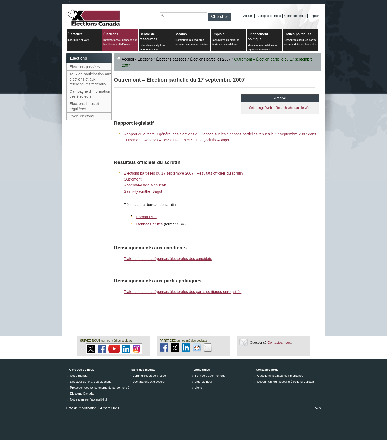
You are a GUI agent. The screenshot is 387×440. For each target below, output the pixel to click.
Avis (318, 408)
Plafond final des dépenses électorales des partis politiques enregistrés (183, 292)
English (314, 16)
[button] (219, 17)
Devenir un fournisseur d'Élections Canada (285, 381)
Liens (198, 387)
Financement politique (264, 42)
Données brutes (149, 224)
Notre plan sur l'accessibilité (88, 399)
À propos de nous (269, 16)
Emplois (228, 39)
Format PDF (146, 217)
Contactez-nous (295, 16)
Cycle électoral (82, 116)
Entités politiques (300, 39)
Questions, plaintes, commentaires (280, 375)
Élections (120, 39)
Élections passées (85, 67)
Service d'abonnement (210, 375)
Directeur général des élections (90, 381)
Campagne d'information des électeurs (90, 93)
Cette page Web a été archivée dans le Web (280, 108)
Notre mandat (79, 375)
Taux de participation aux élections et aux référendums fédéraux (90, 79)
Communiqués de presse (149, 375)
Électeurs (84, 37)
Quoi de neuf (203, 381)
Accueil (248, 16)
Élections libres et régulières (84, 106)
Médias (192, 39)
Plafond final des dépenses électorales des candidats (168, 259)
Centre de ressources (156, 42)
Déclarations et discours (149, 381)
